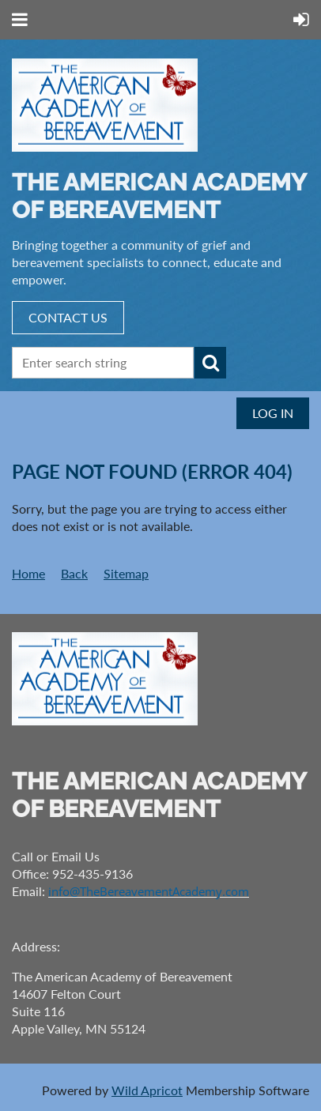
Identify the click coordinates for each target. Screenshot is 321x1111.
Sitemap (126, 573)
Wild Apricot (147, 1090)
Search (210, 362)
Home (28, 573)
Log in (272, 412)
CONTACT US (68, 317)
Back (74, 573)
